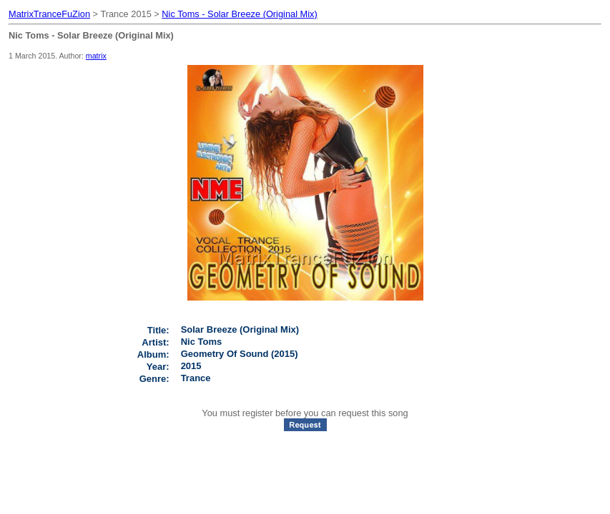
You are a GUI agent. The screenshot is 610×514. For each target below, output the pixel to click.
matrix (96, 55)
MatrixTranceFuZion (49, 14)
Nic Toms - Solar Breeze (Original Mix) (239, 14)
